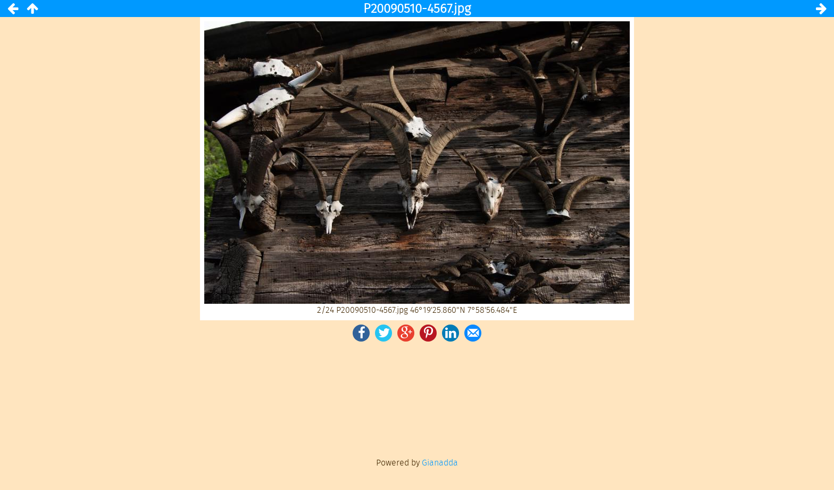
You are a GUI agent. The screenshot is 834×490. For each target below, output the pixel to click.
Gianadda (440, 462)
